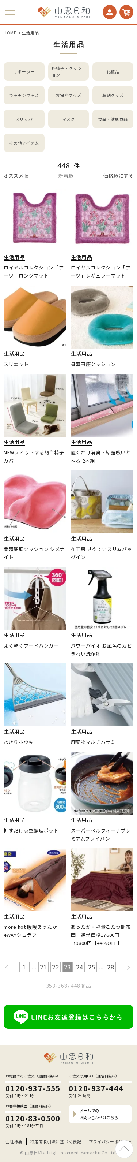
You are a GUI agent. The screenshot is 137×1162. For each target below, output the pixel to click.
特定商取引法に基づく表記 (55, 1141)
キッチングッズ (24, 95)
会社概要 (14, 1141)
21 (43, 966)
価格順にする (118, 175)
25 (91, 966)
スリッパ (24, 119)
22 (55, 966)
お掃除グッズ (68, 95)
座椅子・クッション (67, 71)
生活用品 (30, 33)
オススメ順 (16, 175)
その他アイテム (24, 143)
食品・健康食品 (113, 119)
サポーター (24, 71)
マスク (68, 119)
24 (79, 966)
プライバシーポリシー (110, 1141)
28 (110, 966)
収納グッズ (113, 95)
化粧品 (113, 71)
